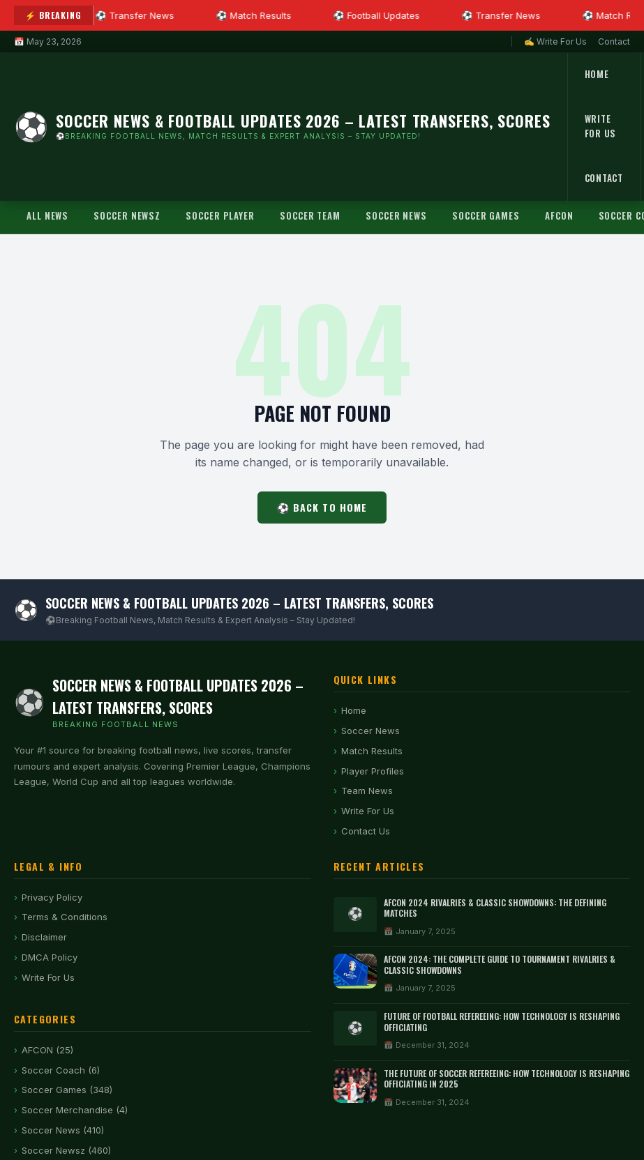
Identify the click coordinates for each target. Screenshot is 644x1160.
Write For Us (601, 126)
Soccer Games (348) (67, 1089)
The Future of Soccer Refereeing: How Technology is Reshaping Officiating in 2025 (506, 1078)
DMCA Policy (49, 957)
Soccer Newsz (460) (66, 1150)
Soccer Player (220, 215)
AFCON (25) (47, 1049)
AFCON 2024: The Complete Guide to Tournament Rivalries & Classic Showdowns (499, 964)
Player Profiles (372, 771)
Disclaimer (44, 936)
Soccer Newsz (126, 215)
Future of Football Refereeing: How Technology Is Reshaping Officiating (502, 1021)
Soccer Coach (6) (61, 1070)
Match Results (372, 750)
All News (47, 215)
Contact (614, 41)
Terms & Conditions (64, 916)
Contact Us (365, 831)
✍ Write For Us (555, 41)
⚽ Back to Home (322, 507)
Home (597, 74)
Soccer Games (486, 215)
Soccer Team (310, 215)
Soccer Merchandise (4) (75, 1109)
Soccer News (396, 215)
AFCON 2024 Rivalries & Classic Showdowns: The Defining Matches (495, 907)
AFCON (559, 215)
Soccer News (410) (63, 1130)
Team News (367, 790)
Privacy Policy (52, 897)
